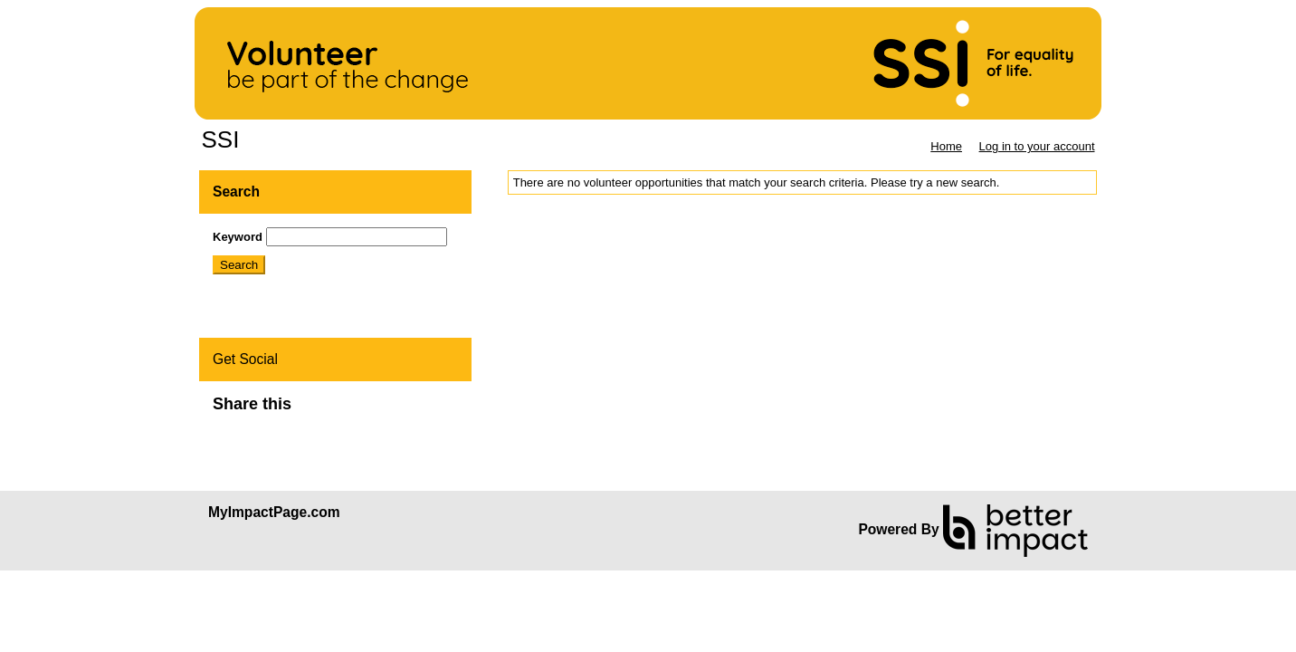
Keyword (237, 237)
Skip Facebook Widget (350, 411)
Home (946, 146)
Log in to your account (1037, 146)
